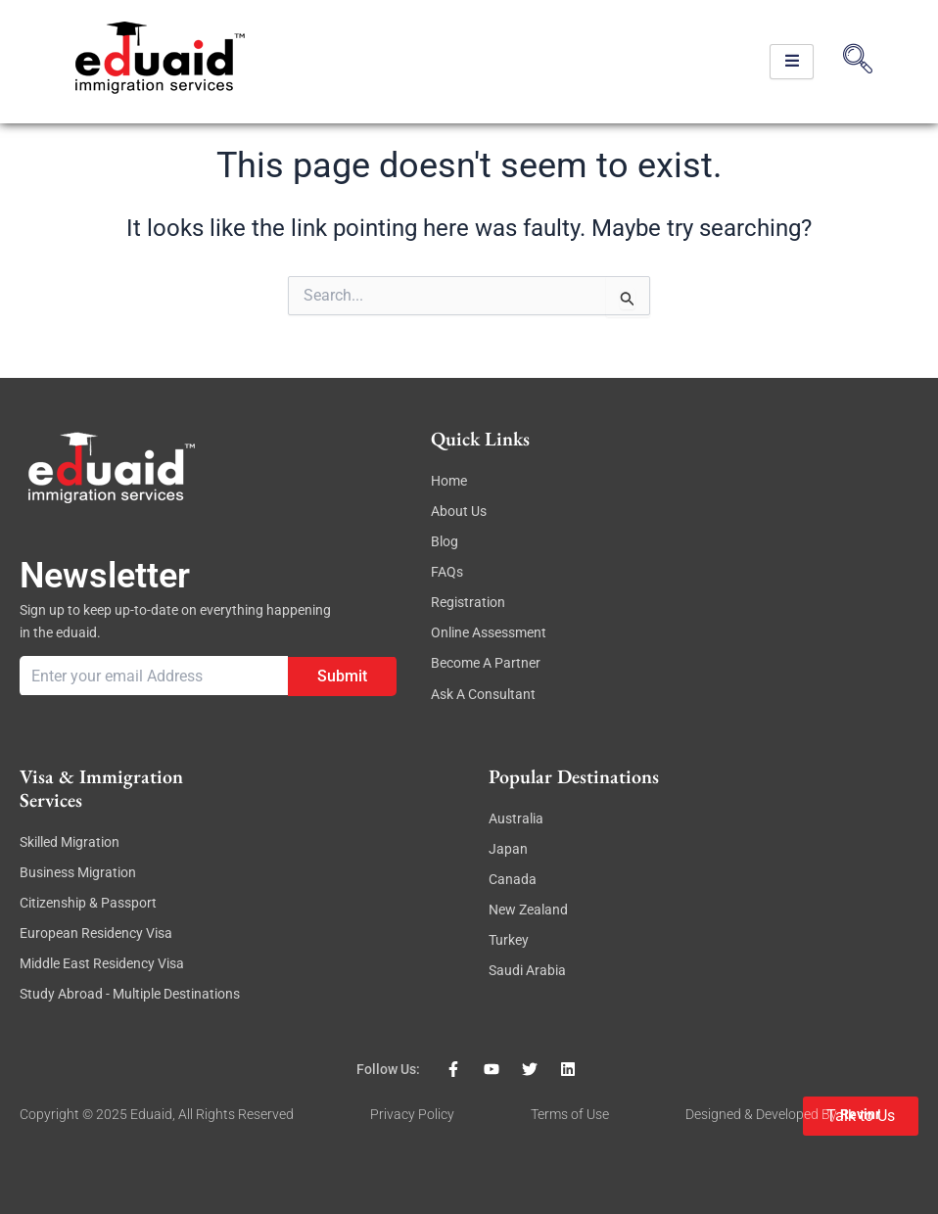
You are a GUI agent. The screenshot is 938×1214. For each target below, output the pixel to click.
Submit (342, 675)
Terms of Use (570, 1114)
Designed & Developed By (762, 1114)
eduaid (151, 1114)
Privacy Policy (412, 1114)
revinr (860, 1114)
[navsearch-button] (857, 61)
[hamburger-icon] (792, 62)
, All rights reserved (233, 1114)
